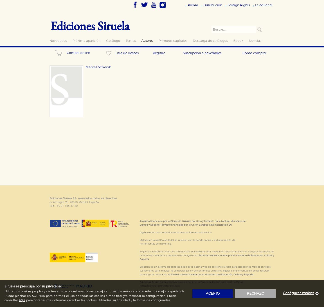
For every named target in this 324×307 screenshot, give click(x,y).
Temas (131, 40)
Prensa (193, 5)
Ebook (238, 40)
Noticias (255, 40)
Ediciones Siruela (90, 26)
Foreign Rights (238, 5)
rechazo (255, 293)
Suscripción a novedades (202, 53)
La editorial (263, 5)
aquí (22, 300)
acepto (213, 293)
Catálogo (113, 40)
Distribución (212, 5)
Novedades (58, 40)
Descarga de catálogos (210, 40)
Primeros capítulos (173, 40)
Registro (159, 53)
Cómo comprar (254, 53)
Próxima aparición (86, 40)
